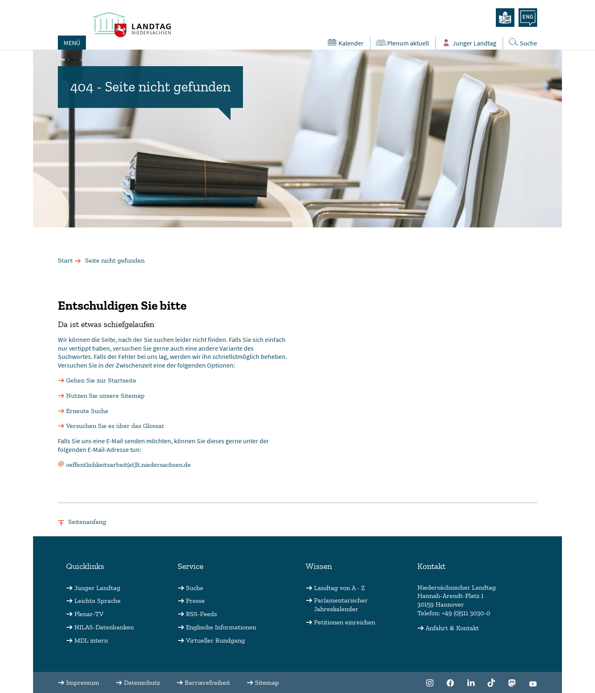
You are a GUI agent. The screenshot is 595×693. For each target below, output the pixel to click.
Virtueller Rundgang (215, 640)
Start (65, 260)
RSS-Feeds (201, 614)
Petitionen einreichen (344, 622)
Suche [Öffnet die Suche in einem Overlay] (522, 42)
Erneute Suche (87, 411)
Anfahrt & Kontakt (452, 628)
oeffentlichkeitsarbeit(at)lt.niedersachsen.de (128, 464)
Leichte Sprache (97, 601)
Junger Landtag (97, 588)
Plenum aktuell (402, 43)
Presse (195, 601)
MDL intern (91, 640)
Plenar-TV (88, 614)
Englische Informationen (221, 627)
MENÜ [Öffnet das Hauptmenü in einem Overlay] (72, 42)
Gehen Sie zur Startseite (101, 380)
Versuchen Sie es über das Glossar (115, 426)
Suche (194, 588)
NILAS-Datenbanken (104, 627)
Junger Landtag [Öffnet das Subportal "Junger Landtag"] (468, 43)
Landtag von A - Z (339, 588)
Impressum (82, 682)
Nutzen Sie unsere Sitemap (105, 395)
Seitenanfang (87, 522)
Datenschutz (142, 682)
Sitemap (267, 682)
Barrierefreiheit (207, 682)
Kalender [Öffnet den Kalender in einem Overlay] (345, 42)
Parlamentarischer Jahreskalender (341, 604)
